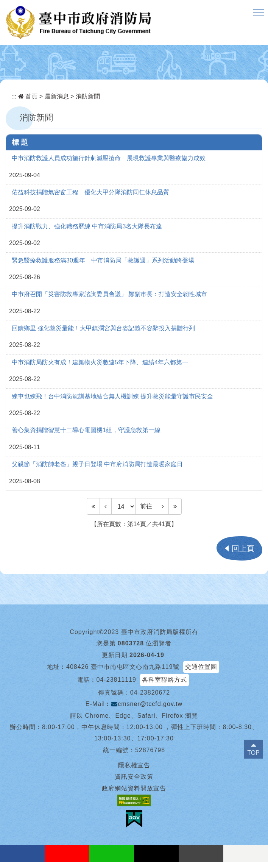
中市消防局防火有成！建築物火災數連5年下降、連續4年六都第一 (100, 362)
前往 (146, 506)
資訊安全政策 (134, 776)
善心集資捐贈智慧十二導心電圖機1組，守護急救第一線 (86, 430)
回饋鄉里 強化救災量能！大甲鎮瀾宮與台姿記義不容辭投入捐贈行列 (103, 328)
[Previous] (106, 506)
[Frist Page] (93, 506)
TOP (253, 753)
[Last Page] (175, 506)
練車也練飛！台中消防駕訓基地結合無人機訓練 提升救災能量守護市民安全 (112, 396)
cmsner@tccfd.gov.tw (146, 704)
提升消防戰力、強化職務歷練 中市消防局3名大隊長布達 (87, 226)
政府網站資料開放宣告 (134, 788)
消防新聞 (88, 96)
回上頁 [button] (243, 548)
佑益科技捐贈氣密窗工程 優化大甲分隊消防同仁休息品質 (90, 192)
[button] (258, 13)
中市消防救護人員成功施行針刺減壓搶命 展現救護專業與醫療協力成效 (109, 158)
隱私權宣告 (134, 765)
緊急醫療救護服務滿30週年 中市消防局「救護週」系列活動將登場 (103, 260)
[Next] (163, 506)
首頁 (27, 96)
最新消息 (57, 96)
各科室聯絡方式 (164, 679)
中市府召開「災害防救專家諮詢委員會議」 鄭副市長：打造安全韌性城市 (109, 294)
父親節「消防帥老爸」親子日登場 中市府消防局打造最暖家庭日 (97, 464)
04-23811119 (116, 679)
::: (13, 96)
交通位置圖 (201, 667)
